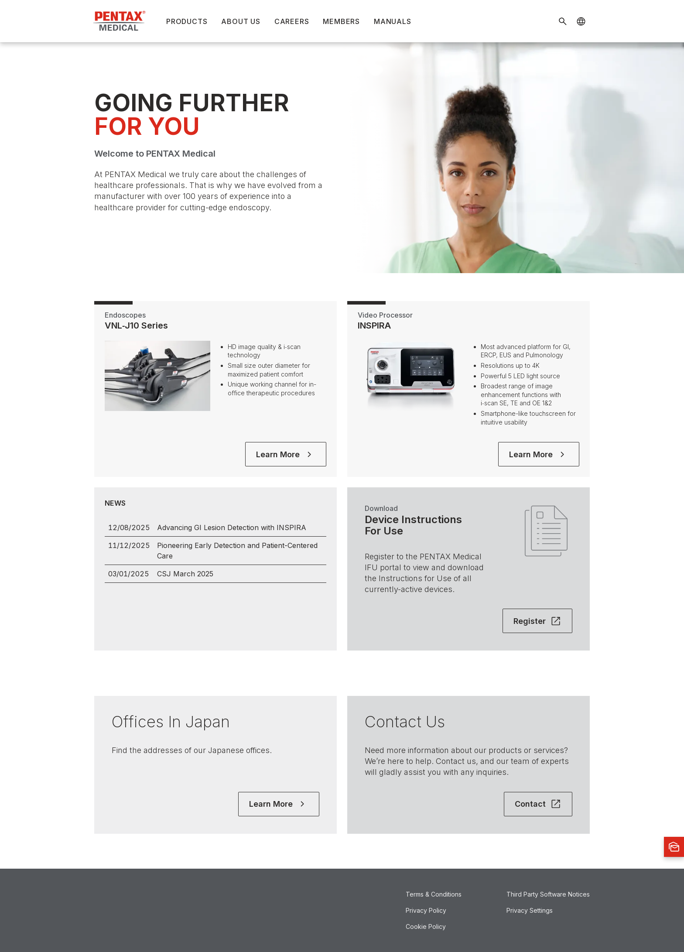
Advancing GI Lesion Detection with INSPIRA (231, 527)
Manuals (392, 21)
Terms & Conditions (434, 894)
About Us (240, 21)
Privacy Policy (426, 910)
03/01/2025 (128, 573)
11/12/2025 (129, 545)
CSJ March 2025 (185, 573)
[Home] (120, 21)
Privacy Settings (529, 910)
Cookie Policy (426, 926)
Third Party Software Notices (548, 894)
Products (186, 21)
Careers (291, 21)
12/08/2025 (129, 527)
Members (341, 21)
